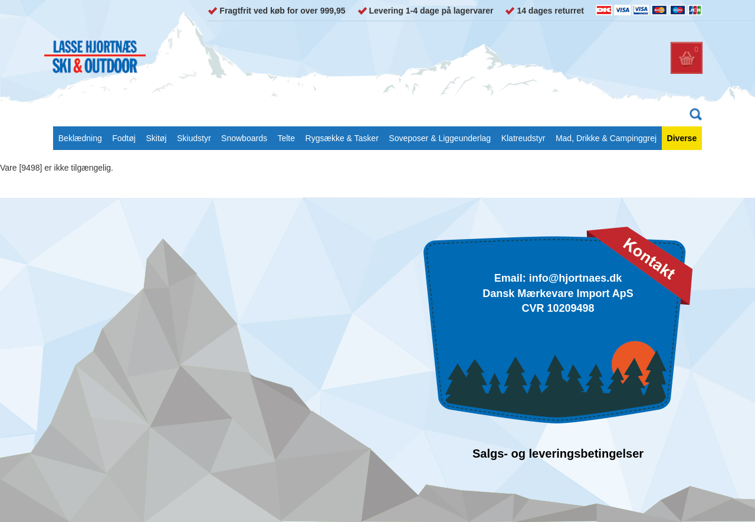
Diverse (682, 138)
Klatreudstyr (523, 138)
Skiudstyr (194, 138)
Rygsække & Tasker (342, 138)
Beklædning (80, 138)
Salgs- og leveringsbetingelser (558, 453)
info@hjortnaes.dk (575, 278)
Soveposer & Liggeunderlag (440, 138)
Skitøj (156, 138)
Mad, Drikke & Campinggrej (606, 138)
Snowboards (244, 138)
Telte (286, 138)
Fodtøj (124, 138)
